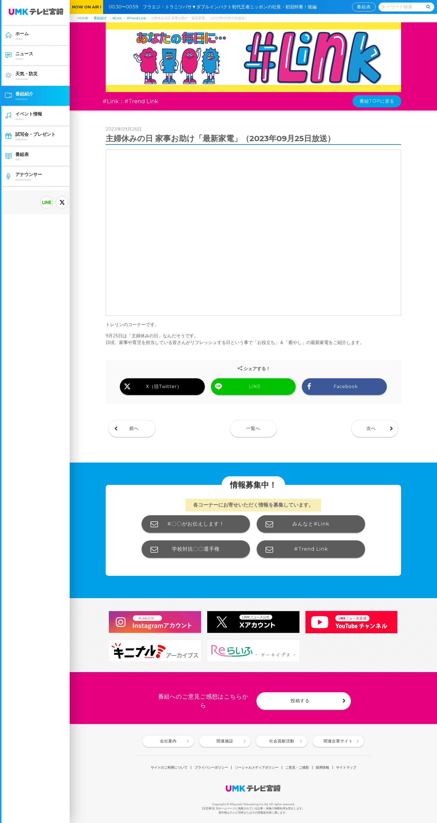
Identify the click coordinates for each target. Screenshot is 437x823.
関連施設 (225, 740)
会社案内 (168, 740)
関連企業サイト (338, 740)
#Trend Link (136, 18)
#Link (117, 18)
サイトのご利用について (169, 767)
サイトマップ (346, 767)
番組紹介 (100, 18)
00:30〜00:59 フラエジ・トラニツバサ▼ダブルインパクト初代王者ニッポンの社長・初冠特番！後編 (215, 6)
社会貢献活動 (281, 740)
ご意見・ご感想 (297, 767)
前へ (134, 428)
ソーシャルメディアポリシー (256, 767)
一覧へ (253, 428)
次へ (371, 428)
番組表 (364, 6)
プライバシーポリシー (211, 767)
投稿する (300, 700)
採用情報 (322, 767)
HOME (82, 18)
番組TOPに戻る (377, 101)
